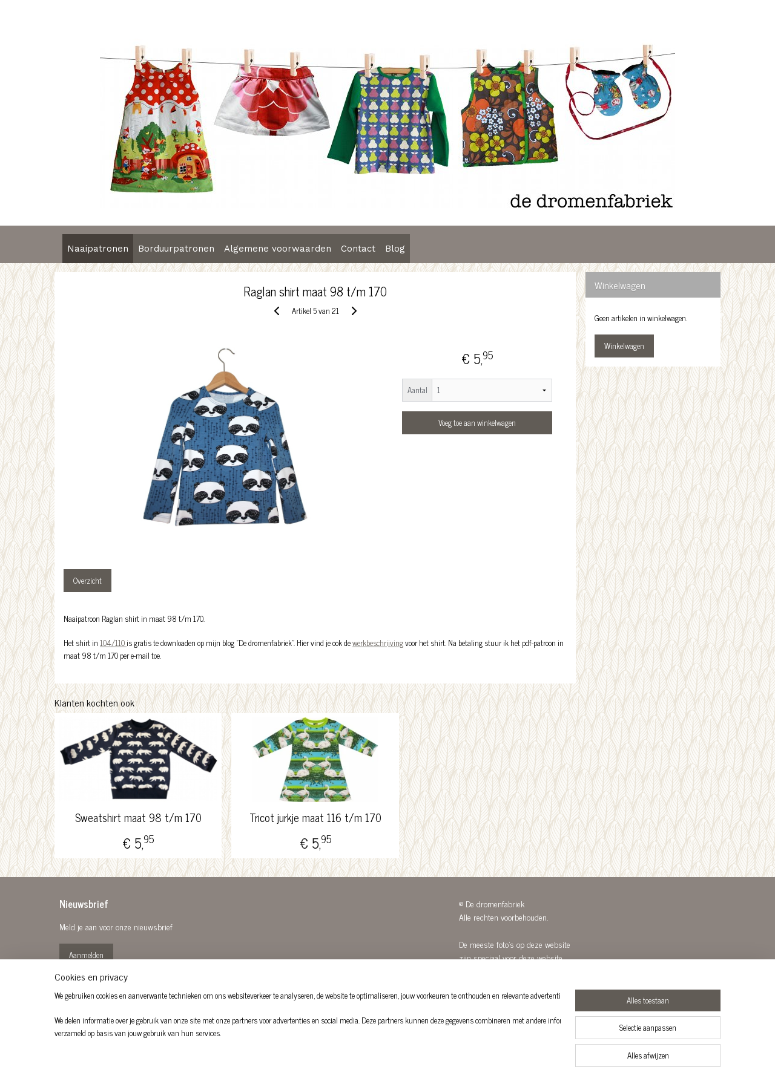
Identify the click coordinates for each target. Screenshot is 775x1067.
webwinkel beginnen (413, 1044)
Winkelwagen (624, 345)
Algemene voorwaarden (277, 248)
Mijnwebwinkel (495, 1044)
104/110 (113, 642)
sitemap (362, 1044)
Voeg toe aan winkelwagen (476, 422)
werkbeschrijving (377, 642)
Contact (358, 248)
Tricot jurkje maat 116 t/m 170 (315, 817)
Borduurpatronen (176, 248)
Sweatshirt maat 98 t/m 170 (138, 817)
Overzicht (87, 580)
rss (379, 1044)
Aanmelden (86, 954)
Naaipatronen (97, 248)
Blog (395, 248)
